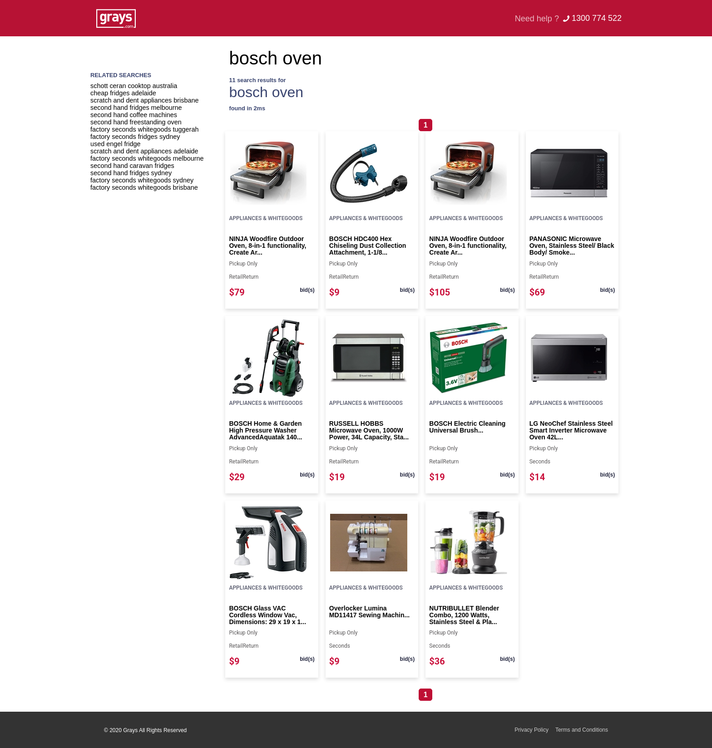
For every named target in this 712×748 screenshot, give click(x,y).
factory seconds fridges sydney (135, 136)
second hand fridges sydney (131, 173)
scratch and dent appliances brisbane (144, 100)
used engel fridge (115, 144)
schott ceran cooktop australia (133, 85)
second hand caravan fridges (132, 165)
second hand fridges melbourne (136, 107)
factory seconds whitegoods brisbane (144, 187)
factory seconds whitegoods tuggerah (144, 129)
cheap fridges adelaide (123, 93)
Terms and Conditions (581, 730)
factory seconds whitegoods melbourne (147, 158)
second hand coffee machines (133, 114)
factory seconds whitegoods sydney (141, 180)
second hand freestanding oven (136, 122)
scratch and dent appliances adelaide (144, 151)
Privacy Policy (531, 730)
